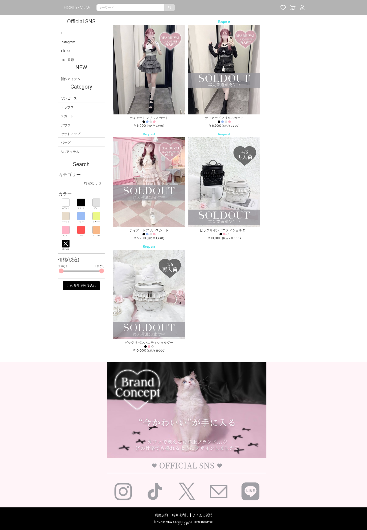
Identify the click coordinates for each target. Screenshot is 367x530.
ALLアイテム (70, 152)
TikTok (65, 51)
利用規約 (161, 515)
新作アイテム (70, 79)
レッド (81, 235)
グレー (96, 208)
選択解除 (65, 249)
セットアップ (70, 134)
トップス (67, 107)
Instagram (68, 42)
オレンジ (96, 235)
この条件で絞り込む (81, 286)
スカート (67, 116)
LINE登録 (67, 60)
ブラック (81, 208)
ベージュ (65, 222)
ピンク (65, 235)
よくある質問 (202, 515)
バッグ (65, 143)
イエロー (96, 222)
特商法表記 (180, 515)
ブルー (81, 222)
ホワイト (65, 208)
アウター (67, 125)
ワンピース (69, 98)
